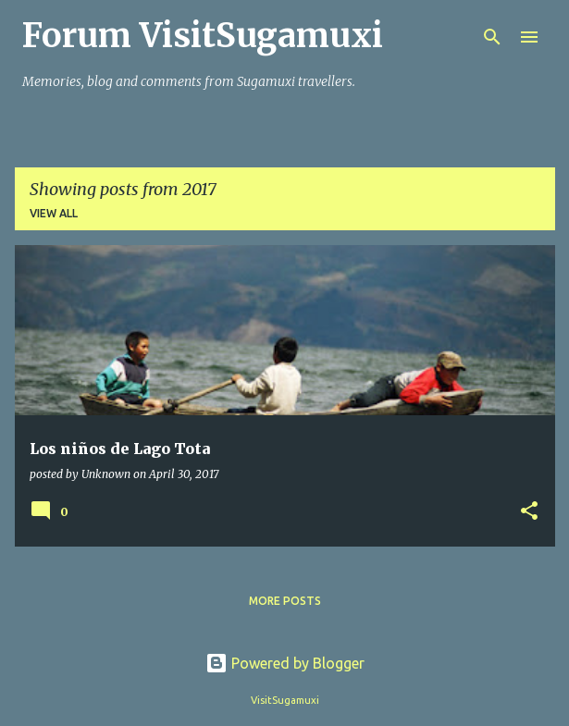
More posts (285, 601)
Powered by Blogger (285, 663)
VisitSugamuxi (285, 700)
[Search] (492, 37)
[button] (529, 511)
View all (54, 213)
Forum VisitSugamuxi (202, 35)
